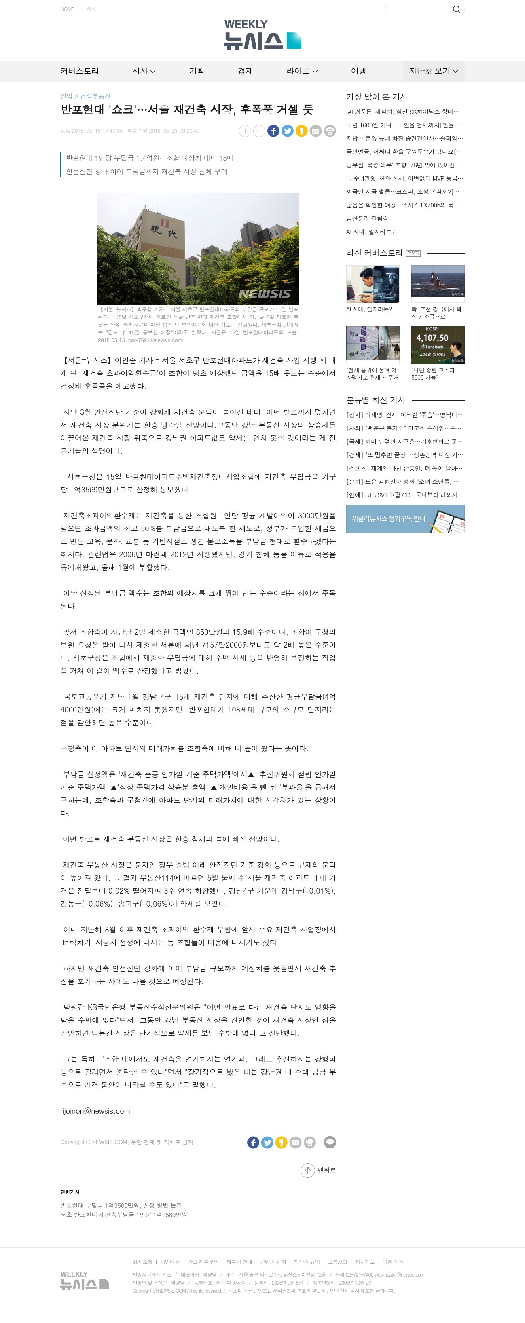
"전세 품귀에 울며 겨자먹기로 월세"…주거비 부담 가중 (372, 373)
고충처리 (337, 1261)
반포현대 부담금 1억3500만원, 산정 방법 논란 (121, 1205)
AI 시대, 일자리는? (370, 231)
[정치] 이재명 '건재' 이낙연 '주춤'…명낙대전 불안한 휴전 (405, 414)
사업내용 (170, 1261)
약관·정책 (393, 1261)
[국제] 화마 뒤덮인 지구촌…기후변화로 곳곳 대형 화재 (405, 441)
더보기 (413, 253)
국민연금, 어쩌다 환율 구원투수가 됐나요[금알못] (405, 151)
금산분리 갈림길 (367, 218)
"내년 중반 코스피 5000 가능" (433, 373)
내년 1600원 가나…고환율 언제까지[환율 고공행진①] (405, 125)
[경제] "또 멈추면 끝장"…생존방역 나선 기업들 (405, 455)
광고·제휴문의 (203, 1261)
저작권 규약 (307, 1261)
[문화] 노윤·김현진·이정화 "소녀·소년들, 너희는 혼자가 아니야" (405, 481)
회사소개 (142, 1261)
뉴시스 (88, 8)
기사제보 (365, 1261)
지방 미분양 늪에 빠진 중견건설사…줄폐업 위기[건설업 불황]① (405, 138)
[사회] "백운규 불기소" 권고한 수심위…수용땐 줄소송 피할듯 (405, 428)
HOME (67, 8)
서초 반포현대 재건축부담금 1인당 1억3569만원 (123, 1214)
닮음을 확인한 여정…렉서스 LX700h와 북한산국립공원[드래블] (405, 205)
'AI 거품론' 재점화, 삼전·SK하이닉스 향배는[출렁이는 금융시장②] (405, 111)
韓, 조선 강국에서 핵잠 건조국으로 (436, 312)
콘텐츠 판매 (273, 1261)
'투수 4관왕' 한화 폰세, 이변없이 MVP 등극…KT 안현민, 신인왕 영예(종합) (405, 178)
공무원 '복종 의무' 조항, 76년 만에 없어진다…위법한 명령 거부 (405, 165)
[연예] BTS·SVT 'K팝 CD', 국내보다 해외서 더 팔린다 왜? (405, 495)
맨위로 (327, 1170)
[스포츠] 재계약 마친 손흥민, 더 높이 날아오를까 (405, 468)
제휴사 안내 (239, 1261)
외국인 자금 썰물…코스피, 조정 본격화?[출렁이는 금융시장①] (405, 191)
